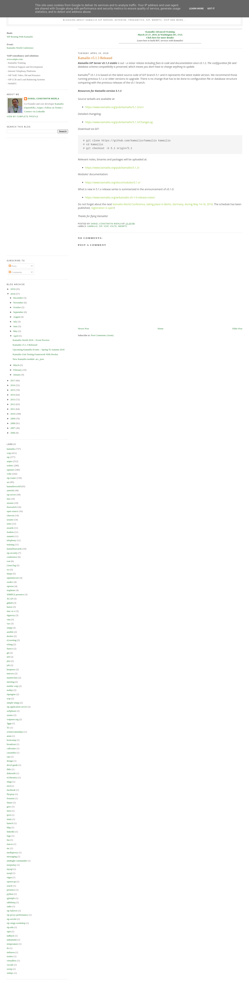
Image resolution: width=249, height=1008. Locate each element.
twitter (10, 956)
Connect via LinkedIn (34, 111)
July (15, 321)
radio (9, 906)
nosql (9, 873)
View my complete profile (22, 117)
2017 (13, 380)
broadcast (11, 744)
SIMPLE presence (15, 594)
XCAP (10, 598)
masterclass (12, 677)
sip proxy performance (17, 914)
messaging (12, 856)
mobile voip (12, 686)
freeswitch (12, 507)
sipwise (10, 586)
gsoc (9, 806)
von (8, 561)
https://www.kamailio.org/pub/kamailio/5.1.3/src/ (114, 107)
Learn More (196, 8)
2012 (13, 404)
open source (12, 511)
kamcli (10, 823)
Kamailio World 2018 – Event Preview (31, 340)
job (8, 665)
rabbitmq (11, 902)
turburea (11, 952)
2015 (13, 390)
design (10, 760)
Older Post (237, 328)
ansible (10, 632)
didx (9, 769)
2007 (13, 428)
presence (11, 889)
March (16, 365)
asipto (9, 461)
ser (8, 482)
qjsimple (11, 898)
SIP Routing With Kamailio (20, 36)
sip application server (17, 706)
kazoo (9, 606)
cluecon (10, 515)
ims (8, 498)
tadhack (10, 935)
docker (10, 636)
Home (161, 328)
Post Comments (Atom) (102, 335)
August (17, 316)
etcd (9, 786)
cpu (8, 756)
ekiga (9, 781)
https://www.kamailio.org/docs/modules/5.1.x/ (113, 182)
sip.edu (10, 927)
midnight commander (17, 860)
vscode (10, 964)
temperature (12, 944)
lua (8, 839)
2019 (13, 289)
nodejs (10, 690)
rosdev (10, 582)
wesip (9, 969)
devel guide (12, 765)
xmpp (9, 627)
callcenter (11, 748)
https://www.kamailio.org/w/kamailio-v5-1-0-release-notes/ (120, 197)
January (17, 374)
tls (8, 948)
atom (9, 736)
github (10, 602)
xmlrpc (10, 973)
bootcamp (11, 740)
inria (9, 810)
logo (9, 835)
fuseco (10, 648)
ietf (8, 656)
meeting (10, 681)
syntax (10, 715)
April (16, 335)
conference (12, 557)
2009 (13, 418)
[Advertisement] (21, 196)
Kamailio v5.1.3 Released (25, 344)
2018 (13, 293)
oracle (10, 885)
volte (113, 226)
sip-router (11, 478)
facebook (11, 790)
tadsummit (12, 939)
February (17, 369)
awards (10, 527)
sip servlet (11, 919)
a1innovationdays (15, 731)
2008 (13, 423)
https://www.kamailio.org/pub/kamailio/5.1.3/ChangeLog (119, 122)
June (15, 326)
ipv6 (9, 815)
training (10, 544)
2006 (13, 432)
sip (100, 226)
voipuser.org (12, 719)
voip (106, 226)
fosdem (10, 532)
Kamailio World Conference (20, 47)
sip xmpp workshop (16, 923)
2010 (13, 413)
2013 (13, 399)
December (18, 297)
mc (8, 848)
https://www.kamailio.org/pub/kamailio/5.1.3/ (112, 167)
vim (8, 619)
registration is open (102, 208)
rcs (8, 569)
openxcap (11, 881)
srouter (10, 519)
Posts (13, 266)
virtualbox (11, 960)
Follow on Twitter (53, 107)
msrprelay (11, 865)
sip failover (12, 910)
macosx (10, 673)
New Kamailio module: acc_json (28, 359)
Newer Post (83, 328)
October (17, 307)
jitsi (8, 661)
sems (9, 523)
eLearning (11, 640)
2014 (13, 394)
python (10, 894)
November (18, 302)
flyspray (11, 794)
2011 (13, 409)
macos (10, 844)
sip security (12, 553)
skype (9, 573)
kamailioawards (14, 548)
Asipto (40, 107)
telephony (11, 540)
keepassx (11, 669)
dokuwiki (11, 773)
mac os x (11, 611)
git (8, 652)
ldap (9, 827)
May (15, 331)
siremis (10, 503)
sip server (11, 494)
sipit (9, 931)
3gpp (9, 723)
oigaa (9, 877)
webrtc (122, 226)
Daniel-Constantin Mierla (43, 99)
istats (9, 819)
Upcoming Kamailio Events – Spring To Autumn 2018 (38, 349)
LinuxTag (11, 565)
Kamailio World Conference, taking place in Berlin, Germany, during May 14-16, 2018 (163, 204)
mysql (10, 869)
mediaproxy (12, 852)
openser (10, 469)
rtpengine (11, 694)
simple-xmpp (13, 702)
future (9, 802)
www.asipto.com (15, 59)
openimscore (13, 577)
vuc (8, 623)
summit (10, 536)
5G (8, 727)
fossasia (10, 798)
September (18, 312)
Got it (211, 8)
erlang (10, 644)
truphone (11, 590)
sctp (9, 698)
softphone (11, 711)
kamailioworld (14, 486)
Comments (15, 272)
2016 (13, 385)
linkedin (11, 831)
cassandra (11, 752)
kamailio (92, 226)
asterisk (10, 490)
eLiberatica (12, 777)
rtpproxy (11, 615)
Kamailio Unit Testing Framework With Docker (35, 354)
